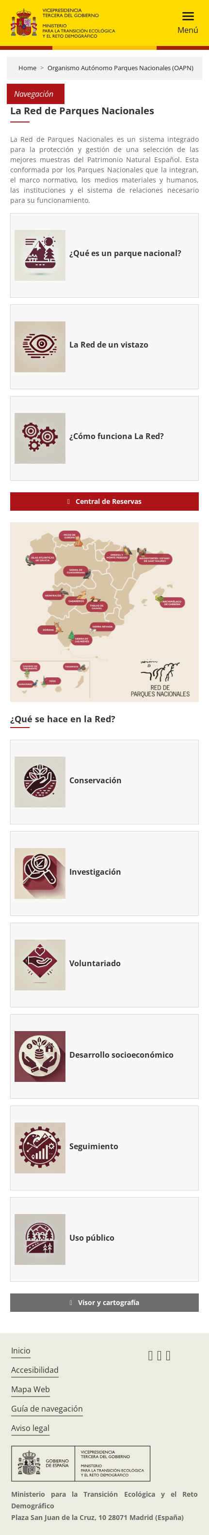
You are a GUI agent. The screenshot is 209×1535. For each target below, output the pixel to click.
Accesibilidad (35, 1370)
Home (27, 67)
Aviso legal (30, 1428)
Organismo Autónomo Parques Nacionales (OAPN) (120, 67)
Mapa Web (30, 1389)
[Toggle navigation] (185, 23)
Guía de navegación (47, 1408)
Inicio (21, 1350)
